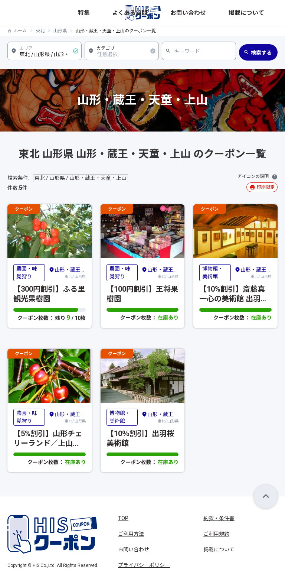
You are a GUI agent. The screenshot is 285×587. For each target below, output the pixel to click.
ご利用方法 (131, 534)
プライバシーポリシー (144, 565)
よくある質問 (197, 13)
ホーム (20, 30)
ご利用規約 (216, 534)
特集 (175, 13)
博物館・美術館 (212, 272)
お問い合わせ (230, 13)
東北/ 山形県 (67, 272)
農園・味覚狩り (26, 272)
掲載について (263, 13)
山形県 (60, 30)
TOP (123, 518)
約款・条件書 (219, 518)
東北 (40, 30)
